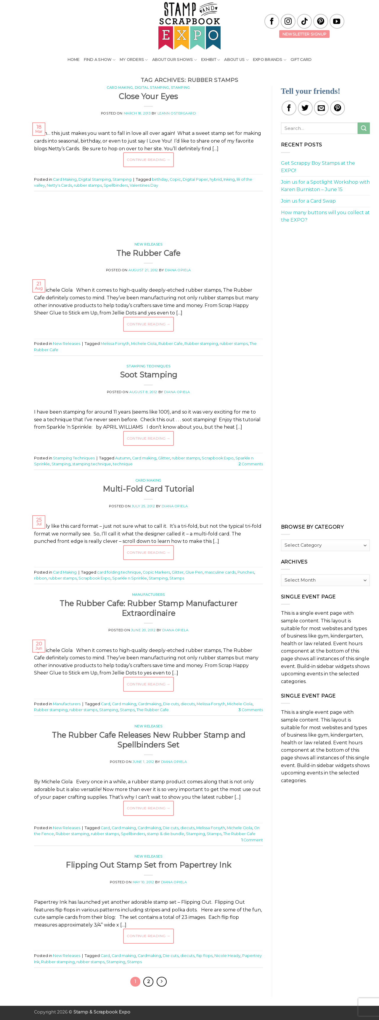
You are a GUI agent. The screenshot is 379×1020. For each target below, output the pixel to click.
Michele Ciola (144, 343)
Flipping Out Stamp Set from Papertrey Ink (148, 864)
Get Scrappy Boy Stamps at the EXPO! (318, 167)
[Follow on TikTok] (304, 21)
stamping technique (91, 464)
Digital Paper (195, 179)
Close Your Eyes (148, 96)
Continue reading (149, 159)
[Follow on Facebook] (271, 21)
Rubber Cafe (170, 343)
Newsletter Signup (304, 34)
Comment (252, 840)
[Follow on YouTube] (337, 21)
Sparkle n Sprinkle (129, 578)
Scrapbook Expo (218, 458)
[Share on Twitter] (305, 108)
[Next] (162, 982)
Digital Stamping (152, 87)
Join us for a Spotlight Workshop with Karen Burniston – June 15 (325, 186)
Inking (229, 179)
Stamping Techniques (148, 366)
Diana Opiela (178, 270)
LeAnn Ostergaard (177, 113)
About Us (236, 60)
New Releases (148, 244)
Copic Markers (156, 572)
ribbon (40, 578)
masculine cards (220, 572)
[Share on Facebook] (289, 108)
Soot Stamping (148, 374)
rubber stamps (88, 185)
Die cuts (171, 704)
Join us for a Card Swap (308, 201)
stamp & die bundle (165, 834)
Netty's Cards (59, 185)
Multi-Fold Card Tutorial (148, 488)
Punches (245, 572)
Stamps (176, 578)
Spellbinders (116, 185)
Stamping (180, 87)
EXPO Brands (269, 60)
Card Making (120, 87)
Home (74, 59)
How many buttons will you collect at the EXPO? (325, 216)
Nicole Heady (227, 955)
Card (105, 704)
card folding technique (119, 572)
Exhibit (210, 60)
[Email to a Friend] (321, 108)
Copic (175, 179)
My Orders (134, 60)
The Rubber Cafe (148, 253)
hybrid (216, 179)
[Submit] (364, 128)
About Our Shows (174, 60)
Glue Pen (194, 572)
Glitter (164, 458)
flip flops (204, 955)
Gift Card (300, 59)
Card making (144, 458)
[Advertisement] (148, 213)
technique (123, 464)
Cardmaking (149, 704)
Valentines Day (144, 185)
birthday (160, 179)
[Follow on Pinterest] (320, 21)
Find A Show (99, 60)
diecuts (188, 704)
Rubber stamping (201, 343)
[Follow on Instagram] (288, 21)
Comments (251, 464)
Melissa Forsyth (115, 343)
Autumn (122, 458)
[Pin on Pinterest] (337, 108)
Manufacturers (148, 595)
